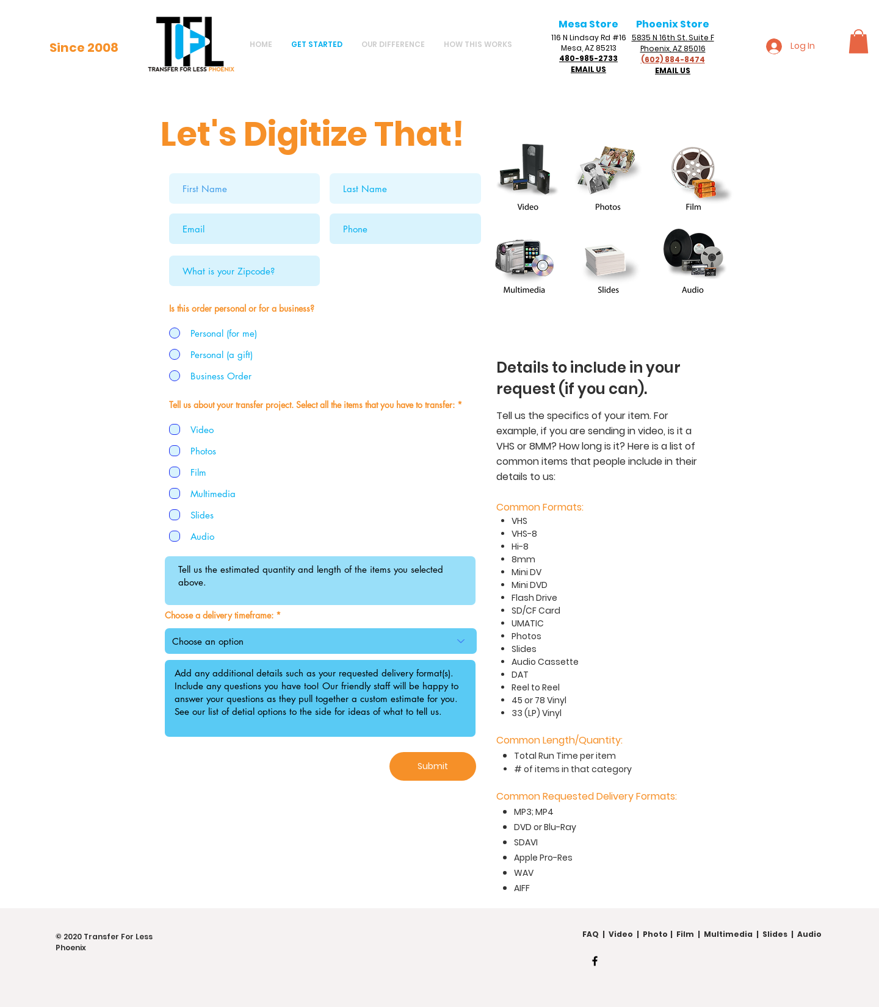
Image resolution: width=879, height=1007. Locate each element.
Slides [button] (774, 934)
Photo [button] (655, 934)
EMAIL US (588, 69)
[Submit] (432, 766)
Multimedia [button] (728, 934)
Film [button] (685, 934)
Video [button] (623, 934)
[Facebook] (594, 961)
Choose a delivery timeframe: (220, 615)
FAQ (590, 934)
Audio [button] (809, 934)
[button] (858, 41)
